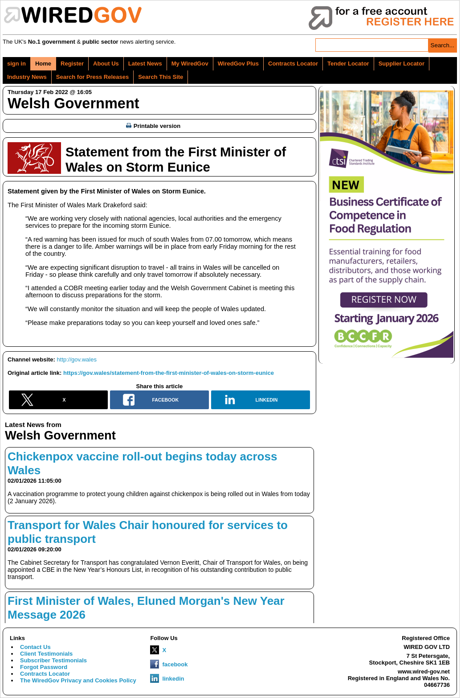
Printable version (153, 126)
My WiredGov (189, 63)
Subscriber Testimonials (53, 660)
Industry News (27, 77)
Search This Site (160, 77)
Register (72, 63)
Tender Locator (348, 63)
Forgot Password (43, 667)
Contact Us (35, 647)
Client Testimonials (46, 653)
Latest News (145, 63)
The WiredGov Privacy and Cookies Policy (78, 680)
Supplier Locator (401, 63)
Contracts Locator (293, 63)
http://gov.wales (77, 359)
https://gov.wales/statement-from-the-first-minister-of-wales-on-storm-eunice (168, 373)
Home (43, 63)
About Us (106, 63)
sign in (16, 63)
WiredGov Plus (238, 63)
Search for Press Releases (92, 77)
